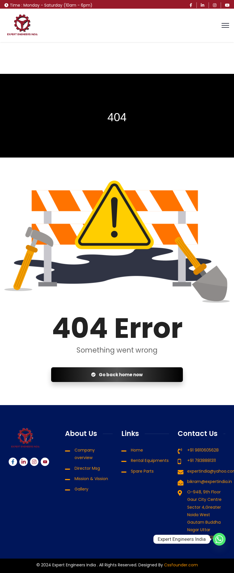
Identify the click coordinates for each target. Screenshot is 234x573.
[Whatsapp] (219, 539)
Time (15, 5)
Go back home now (117, 375)
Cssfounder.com (180, 565)
